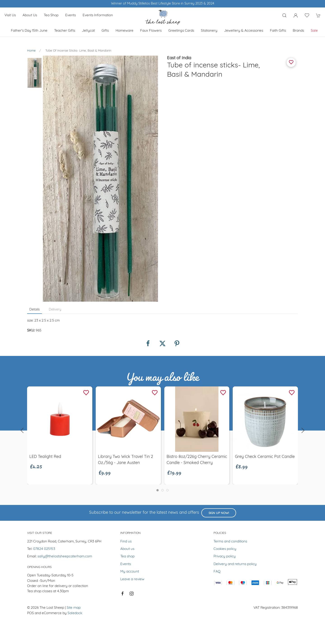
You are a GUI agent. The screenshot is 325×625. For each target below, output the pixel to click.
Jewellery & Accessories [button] (243, 31)
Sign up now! (219, 513)
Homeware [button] (124, 31)
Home (31, 50)
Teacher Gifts (64, 31)
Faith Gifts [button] (278, 31)
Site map (74, 608)
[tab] (157, 490)
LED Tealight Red (45, 457)
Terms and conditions (230, 541)
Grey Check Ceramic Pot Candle (265, 457)
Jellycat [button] (88, 31)
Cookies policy (225, 549)
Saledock (74, 613)
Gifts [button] (105, 31)
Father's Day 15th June (29, 31)
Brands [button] (298, 31)
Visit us (10, 15)
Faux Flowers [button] (151, 31)
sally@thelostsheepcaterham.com (64, 556)
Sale (314, 31)
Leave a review (132, 579)
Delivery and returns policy (235, 564)
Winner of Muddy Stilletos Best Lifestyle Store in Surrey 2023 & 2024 (162, 3)
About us (30, 15)
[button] (284, 15)
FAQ (217, 571)
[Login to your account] (295, 15)
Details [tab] (34, 309)
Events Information (98, 15)
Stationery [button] (209, 31)
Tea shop (51, 15)
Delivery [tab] (55, 309)
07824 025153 (44, 549)
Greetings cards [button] (181, 31)
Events (70, 15)
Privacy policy (225, 556)
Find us (126, 541)
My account (129, 571)
